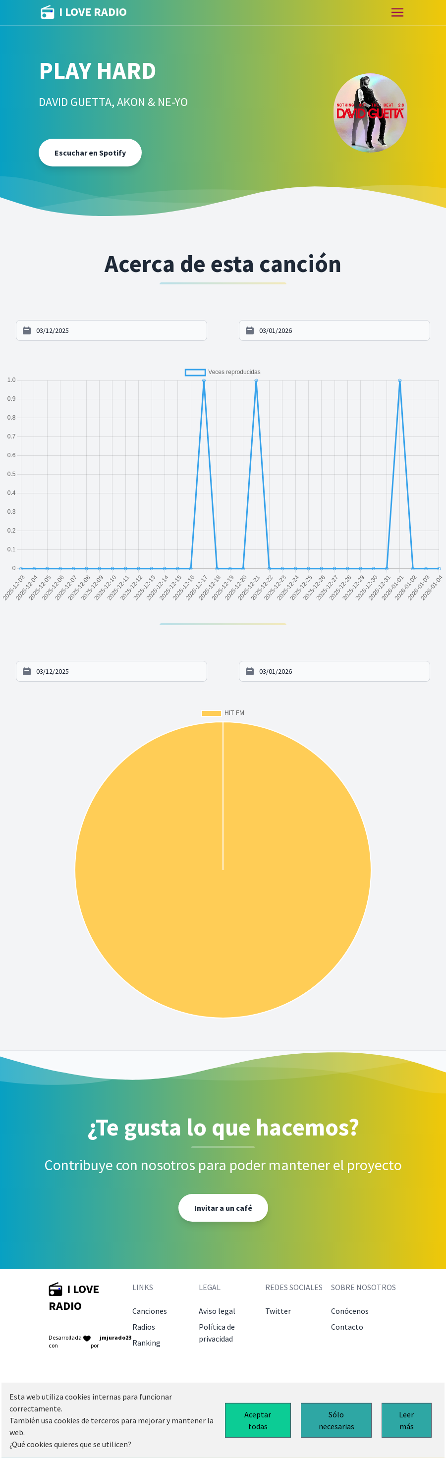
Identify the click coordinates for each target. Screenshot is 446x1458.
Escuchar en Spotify (90, 153)
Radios (143, 1327)
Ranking (146, 1343)
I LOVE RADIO (84, 12)
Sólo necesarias (336, 1420)
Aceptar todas (257, 1420)
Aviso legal (217, 1311)
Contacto (347, 1327)
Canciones (149, 1311)
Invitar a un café (223, 1208)
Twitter (278, 1311)
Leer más (406, 1420)
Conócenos (350, 1311)
